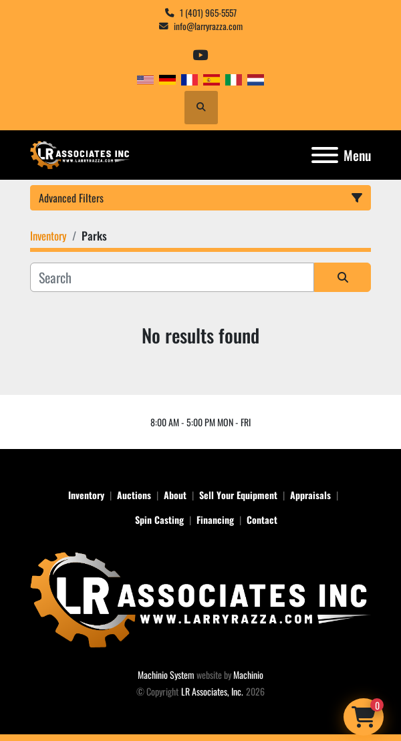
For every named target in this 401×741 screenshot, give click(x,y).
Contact (262, 519)
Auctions (134, 495)
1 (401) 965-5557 (208, 12)
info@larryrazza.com (208, 26)
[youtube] (200, 55)
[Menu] (324, 155)
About (175, 495)
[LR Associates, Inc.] (200, 598)
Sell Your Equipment (238, 495)
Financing (215, 519)
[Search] (172, 277)
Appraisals (310, 495)
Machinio (248, 675)
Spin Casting (159, 519)
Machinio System (166, 675)
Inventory (86, 495)
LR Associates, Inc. (212, 691)
